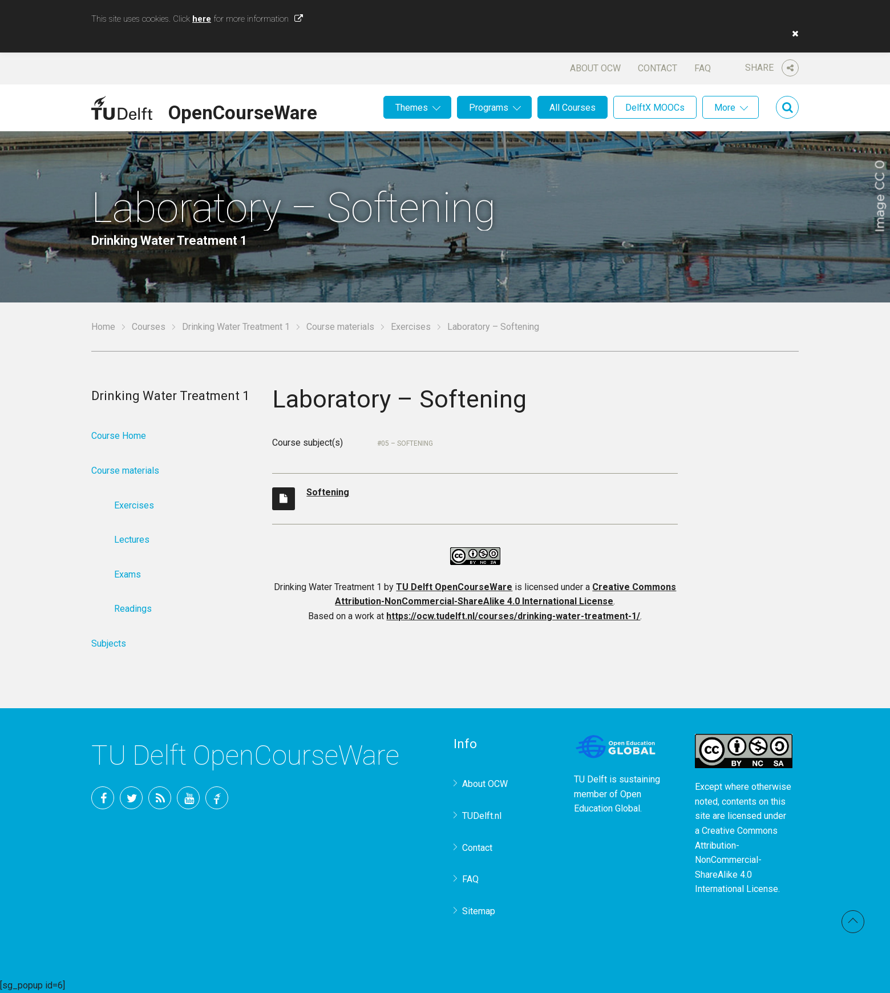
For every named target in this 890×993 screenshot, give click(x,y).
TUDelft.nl (481, 815)
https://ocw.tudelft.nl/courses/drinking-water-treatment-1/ (513, 616)
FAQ (702, 68)
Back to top (853, 921)
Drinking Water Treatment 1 (236, 326)
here (201, 19)
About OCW (595, 68)
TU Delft (216, 797)
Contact (657, 68)
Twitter (131, 797)
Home (103, 326)
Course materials (340, 326)
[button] (792, 33)
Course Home (118, 435)
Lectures (131, 539)
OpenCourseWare (242, 111)
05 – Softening (407, 443)
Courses (148, 326)
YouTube (188, 797)
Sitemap (478, 911)
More (724, 107)
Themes (411, 107)
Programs (488, 107)
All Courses (572, 107)
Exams (127, 574)
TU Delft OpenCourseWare (454, 587)
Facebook (102, 797)
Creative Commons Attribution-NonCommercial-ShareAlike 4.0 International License (736, 859)
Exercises (411, 326)
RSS (159, 797)
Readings (133, 608)
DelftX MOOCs (655, 107)
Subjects (108, 643)
